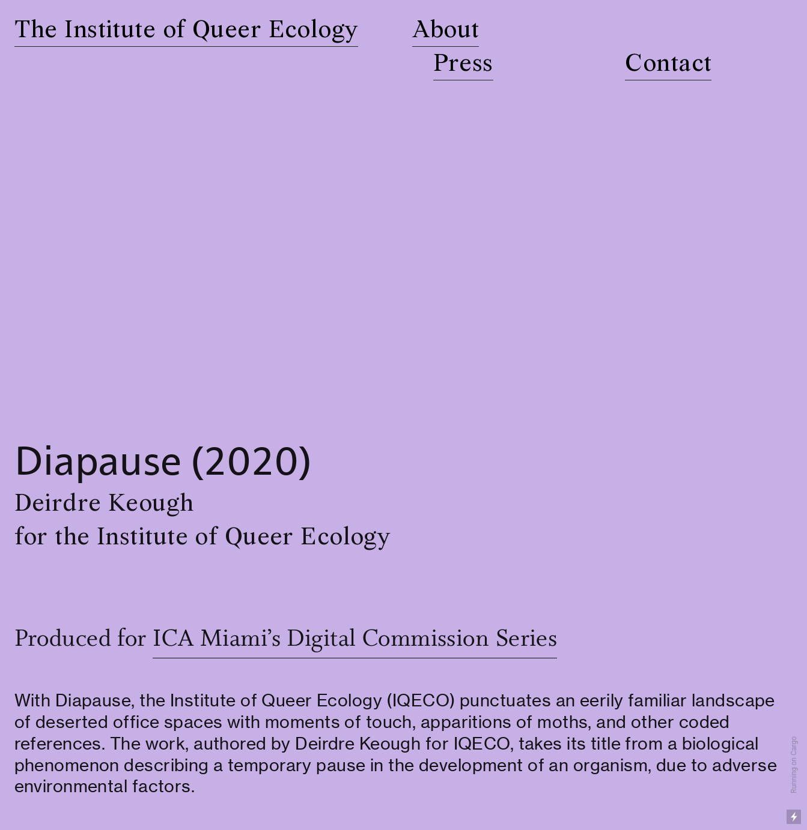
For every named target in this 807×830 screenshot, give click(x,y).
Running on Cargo (794, 764)
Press (463, 64)
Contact (668, 64)
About (445, 31)
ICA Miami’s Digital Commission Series (355, 639)
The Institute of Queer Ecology (186, 31)
